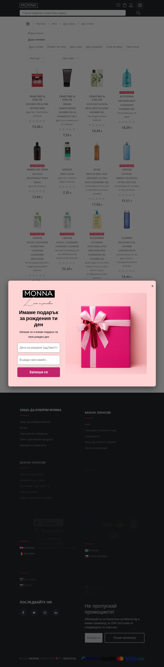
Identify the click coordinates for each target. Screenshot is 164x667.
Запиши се (38, 372)
